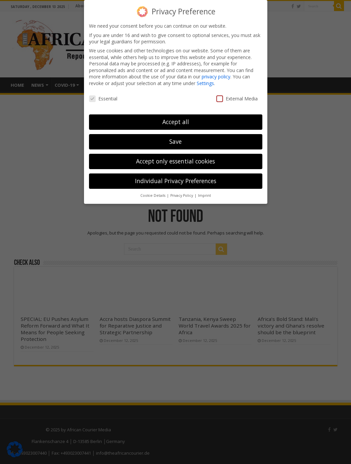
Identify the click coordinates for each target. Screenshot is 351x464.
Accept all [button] (175, 121)
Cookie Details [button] (153, 194)
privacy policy (216, 76)
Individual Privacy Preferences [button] (175, 180)
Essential (103, 97)
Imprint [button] (204, 194)
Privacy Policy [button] (182, 194)
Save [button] (175, 141)
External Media (237, 97)
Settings (205, 82)
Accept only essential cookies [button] (175, 160)
